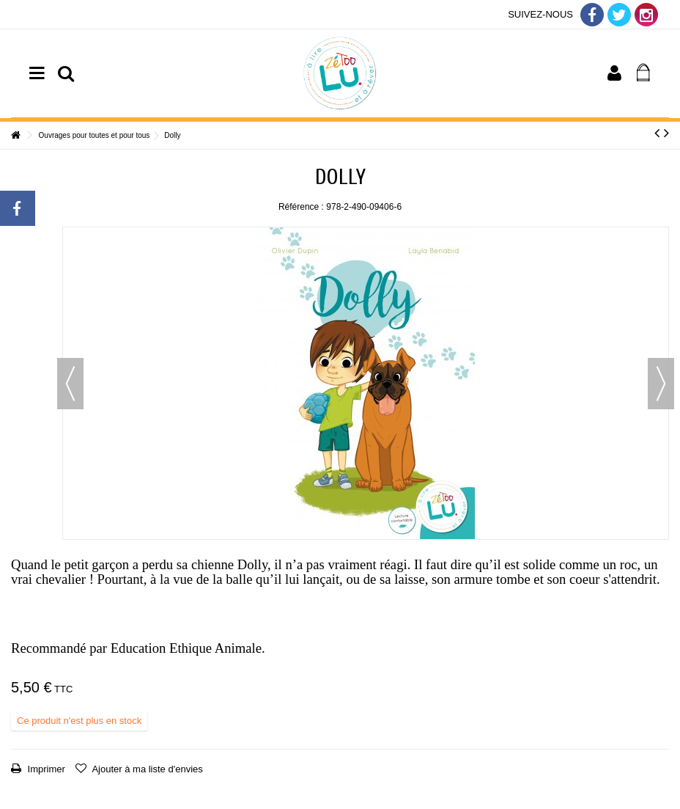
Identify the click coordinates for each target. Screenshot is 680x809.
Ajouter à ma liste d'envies (146, 769)
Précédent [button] (70, 383)
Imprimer (45, 769)
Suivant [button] (661, 383)
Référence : (301, 207)
